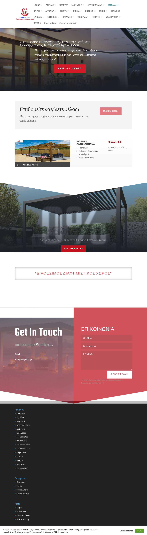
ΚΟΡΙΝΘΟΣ (115, 11)
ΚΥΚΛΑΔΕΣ (67, 17)
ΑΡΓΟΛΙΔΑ (49, 11)
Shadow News (50, 23)
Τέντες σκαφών (23, 494)
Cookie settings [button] (126, 531)
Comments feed (23, 515)
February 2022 (22, 437)
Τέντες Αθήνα (22, 490)
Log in (19, 507)
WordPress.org (23, 519)
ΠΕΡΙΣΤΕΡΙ (63, 5)
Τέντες (19, 486)
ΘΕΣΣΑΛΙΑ (112, 5)
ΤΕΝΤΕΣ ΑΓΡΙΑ (60, 69)
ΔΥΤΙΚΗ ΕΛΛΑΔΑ (95, 5)
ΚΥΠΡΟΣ (37, 23)
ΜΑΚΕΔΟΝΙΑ (77, 5)
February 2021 (22, 468)
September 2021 (23, 448)
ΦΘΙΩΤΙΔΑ (82, 17)
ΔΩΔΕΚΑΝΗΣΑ (112, 17)
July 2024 (20, 417)
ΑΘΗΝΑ (37, 5)
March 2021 (21, 464)
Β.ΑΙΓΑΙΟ (96, 17)
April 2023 (21, 429)
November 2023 (23, 425)
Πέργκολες (21, 482)
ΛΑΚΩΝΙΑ (38, 17)
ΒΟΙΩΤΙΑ (63, 11)
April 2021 (21, 460)
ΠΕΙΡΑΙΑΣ (50, 5)
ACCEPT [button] (139, 530)
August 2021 (22, 452)
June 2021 (21, 456)
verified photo (30, 165)
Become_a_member (68, 23)
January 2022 (22, 441)
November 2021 (23, 444)
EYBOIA (76, 11)
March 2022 (21, 433)
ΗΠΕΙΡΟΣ (89, 11)
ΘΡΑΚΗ (102, 11)
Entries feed (21, 511)
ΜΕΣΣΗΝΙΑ (52, 17)
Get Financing (73, 248)
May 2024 (21, 421)
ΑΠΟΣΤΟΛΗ (120, 379)
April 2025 (21, 413)
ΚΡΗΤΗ (37, 11)
